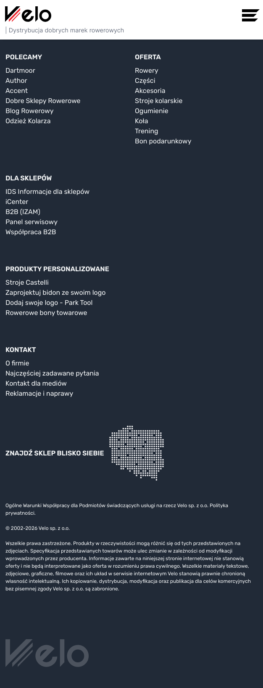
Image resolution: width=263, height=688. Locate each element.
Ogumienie (151, 111)
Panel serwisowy (31, 222)
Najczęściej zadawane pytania (52, 373)
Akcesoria (150, 91)
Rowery (146, 70)
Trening (146, 131)
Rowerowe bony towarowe (46, 313)
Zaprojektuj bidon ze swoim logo (55, 292)
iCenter (16, 202)
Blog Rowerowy (29, 111)
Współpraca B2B (30, 232)
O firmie (17, 363)
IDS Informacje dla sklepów (47, 192)
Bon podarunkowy (163, 141)
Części (145, 81)
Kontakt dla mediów (36, 383)
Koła (141, 121)
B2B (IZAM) (22, 212)
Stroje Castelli (27, 282)
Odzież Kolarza (27, 121)
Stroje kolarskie (158, 101)
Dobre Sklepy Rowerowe (43, 101)
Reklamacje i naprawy (39, 393)
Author (16, 81)
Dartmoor (20, 70)
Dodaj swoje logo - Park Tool (48, 303)
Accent (16, 91)
